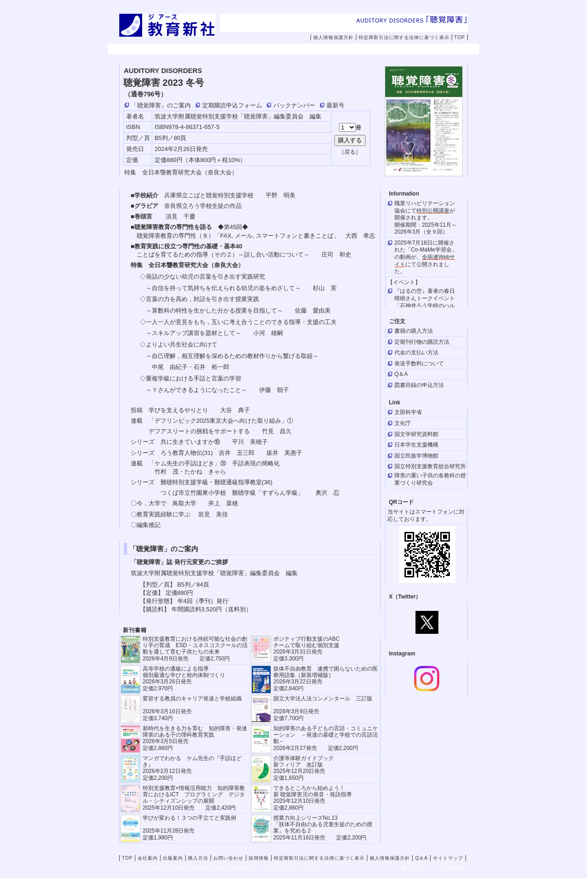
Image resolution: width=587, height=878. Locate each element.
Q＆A (421, 858)
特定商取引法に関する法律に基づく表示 (404, 37)
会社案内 (192, 49)
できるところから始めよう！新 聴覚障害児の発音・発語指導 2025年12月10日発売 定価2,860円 (312, 798)
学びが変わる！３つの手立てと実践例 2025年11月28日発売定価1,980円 (189, 828)
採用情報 (425, 49)
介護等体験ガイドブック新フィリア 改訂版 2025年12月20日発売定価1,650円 (303, 768)
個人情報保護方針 (333, 37)
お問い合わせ (373, 49)
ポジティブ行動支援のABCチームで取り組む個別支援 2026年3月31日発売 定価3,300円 (306, 649)
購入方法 (309, 49)
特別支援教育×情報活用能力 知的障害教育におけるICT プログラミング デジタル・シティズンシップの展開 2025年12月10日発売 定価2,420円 (194, 798)
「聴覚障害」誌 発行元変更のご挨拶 (179, 562)
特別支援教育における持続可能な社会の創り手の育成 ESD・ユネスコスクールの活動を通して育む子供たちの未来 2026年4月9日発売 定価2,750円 (195, 649)
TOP (459, 37)
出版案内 (251, 49)
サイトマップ (448, 858)
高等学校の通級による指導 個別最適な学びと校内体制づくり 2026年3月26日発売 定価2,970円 (184, 678)
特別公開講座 (432, 210)
